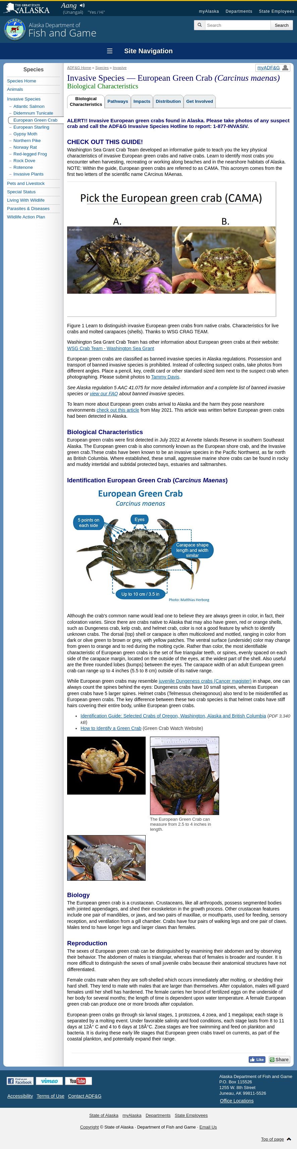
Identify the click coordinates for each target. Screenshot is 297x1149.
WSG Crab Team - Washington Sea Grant (110, 348)
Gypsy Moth (25, 133)
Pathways (117, 101)
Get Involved (199, 101)
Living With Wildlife (26, 200)
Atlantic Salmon (29, 106)
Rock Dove (24, 160)
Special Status (21, 191)
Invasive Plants (28, 174)
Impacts (142, 101)
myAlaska (209, 11)
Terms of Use (50, 1096)
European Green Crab (35, 120)
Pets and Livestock (26, 183)
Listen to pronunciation (82, 5)
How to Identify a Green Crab (111, 728)
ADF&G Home (79, 68)
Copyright (89, 1127)
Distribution (168, 101)
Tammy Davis (165, 377)
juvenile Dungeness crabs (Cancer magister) (205, 681)
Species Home (21, 80)
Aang (69, 5)
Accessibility (20, 1096)
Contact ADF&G (85, 1096)
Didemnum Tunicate (33, 113)
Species (102, 68)
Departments (239, 11)
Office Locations (237, 1100)
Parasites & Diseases (28, 208)
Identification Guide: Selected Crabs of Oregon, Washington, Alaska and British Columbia (173, 716)
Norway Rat (25, 147)
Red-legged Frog (30, 153)
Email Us (208, 1127)
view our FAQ (104, 393)
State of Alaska (29, 9)
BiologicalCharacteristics (86, 101)
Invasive (120, 68)
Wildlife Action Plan (26, 216)
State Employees (277, 11)
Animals (15, 89)
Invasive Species (24, 99)
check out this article (118, 410)
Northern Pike (27, 140)
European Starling (31, 127)
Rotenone (23, 167)
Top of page (272, 1139)
